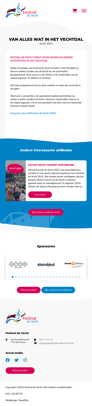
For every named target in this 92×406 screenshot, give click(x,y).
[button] (12, 277)
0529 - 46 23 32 (46, 340)
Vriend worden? (29, 290)
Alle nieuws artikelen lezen (46, 212)
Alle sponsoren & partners (58, 290)
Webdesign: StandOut (17, 400)
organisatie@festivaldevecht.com (56, 343)
